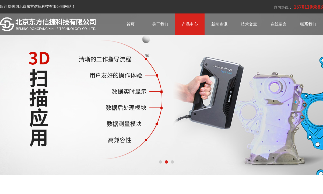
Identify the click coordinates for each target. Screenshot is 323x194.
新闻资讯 (219, 24)
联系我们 (308, 24)
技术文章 (249, 24)
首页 (131, 24)
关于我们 (160, 24)
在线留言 (279, 24)
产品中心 (190, 24)
